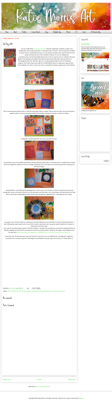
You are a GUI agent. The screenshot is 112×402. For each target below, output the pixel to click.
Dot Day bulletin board (28, 291)
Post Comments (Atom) (43, 386)
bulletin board (11, 291)
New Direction (85, 44)
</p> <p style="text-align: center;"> (39, 250)
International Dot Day (39, 49)
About (15, 32)
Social (84, 32)
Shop (46, 32)
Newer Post (7, 379)
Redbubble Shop (57, 32)
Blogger (80, 398)
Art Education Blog (95, 32)
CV (76, 32)
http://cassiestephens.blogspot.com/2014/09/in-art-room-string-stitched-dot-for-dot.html (43, 232)
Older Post (71, 379)
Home (7, 32)
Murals (68, 32)
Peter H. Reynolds (54, 291)
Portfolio (24, 32)
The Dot (62, 291)
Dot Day (18, 291)
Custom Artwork (36, 32)
